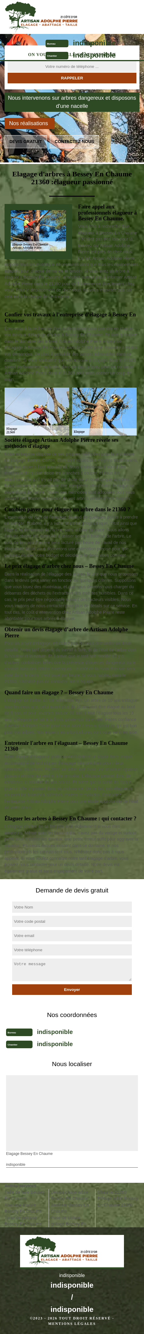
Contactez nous (74, 141)
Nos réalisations (28, 123)
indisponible (94, 43)
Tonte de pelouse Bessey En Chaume (23, 1220)
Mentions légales (72, 1324)
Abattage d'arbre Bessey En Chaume (23, 1208)
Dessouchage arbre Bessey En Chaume (70, 1195)
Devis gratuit (25, 141)
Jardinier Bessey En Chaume (70, 1208)
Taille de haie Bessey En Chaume (25, 1195)
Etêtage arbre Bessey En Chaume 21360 (117, 1201)
